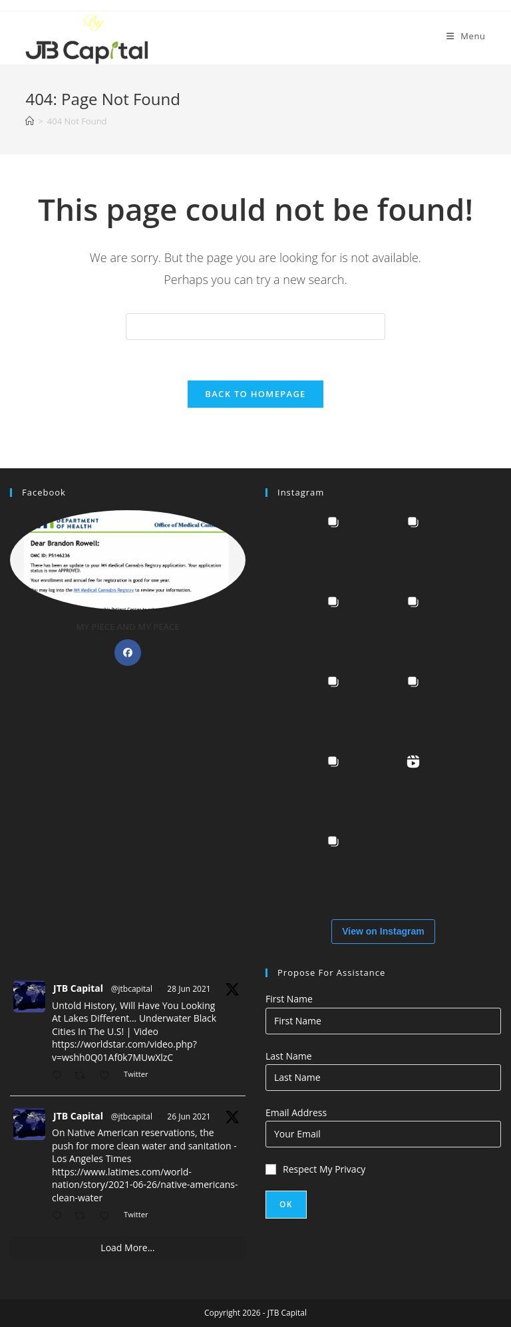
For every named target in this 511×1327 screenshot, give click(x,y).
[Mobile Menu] (466, 36)
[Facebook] (127, 652)
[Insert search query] (255, 326)
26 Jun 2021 (188, 1116)
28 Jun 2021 (188, 988)
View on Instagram (383, 931)
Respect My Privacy (315, 1169)
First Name (289, 998)
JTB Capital (78, 988)
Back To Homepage (255, 394)
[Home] (29, 121)
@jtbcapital (131, 988)
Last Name (288, 1056)
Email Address (296, 1112)
